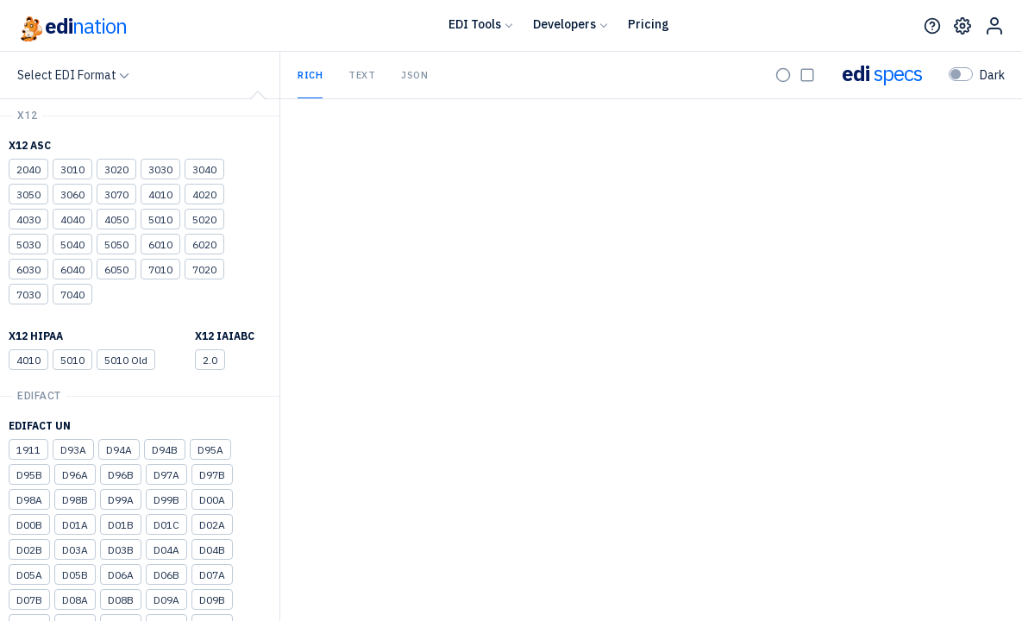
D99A (121, 499)
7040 (72, 294)
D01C (166, 524)
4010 (160, 194)
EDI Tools (474, 24)
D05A (29, 574)
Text (361, 75)
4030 (28, 219)
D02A (212, 524)
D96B (121, 474)
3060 (72, 194)
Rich (310, 75)
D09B (212, 599)
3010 (72, 169)
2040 (28, 169)
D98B (75, 499)
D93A (73, 449)
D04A (166, 549)
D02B (29, 549)
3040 (204, 169)
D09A (166, 599)
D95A (210, 449)
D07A (212, 574)
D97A (166, 474)
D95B (29, 474)
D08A (75, 599)
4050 (116, 219)
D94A (119, 449)
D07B (29, 599)
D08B (121, 599)
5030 (28, 244)
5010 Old (125, 360)
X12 (27, 116)
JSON (414, 75)
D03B (121, 549)
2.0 (210, 360)
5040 (72, 244)
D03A (75, 549)
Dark (992, 75)
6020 (204, 244)
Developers (564, 24)
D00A (212, 499)
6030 (28, 269)
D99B (166, 499)
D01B (121, 524)
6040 (72, 269)
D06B (166, 574)
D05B (75, 574)
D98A (29, 499)
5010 (160, 219)
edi (72, 25)
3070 (116, 194)
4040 (72, 219)
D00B (29, 524)
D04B (212, 549)
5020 (204, 219)
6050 (116, 269)
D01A (75, 524)
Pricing (648, 24)
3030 (160, 169)
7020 (204, 269)
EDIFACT (39, 396)
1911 (28, 449)
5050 (116, 244)
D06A (121, 574)
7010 (160, 269)
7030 (28, 294)
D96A (75, 474)
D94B (165, 449)
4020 (204, 194)
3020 (116, 169)
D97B (212, 474)
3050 (28, 194)
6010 (160, 244)
